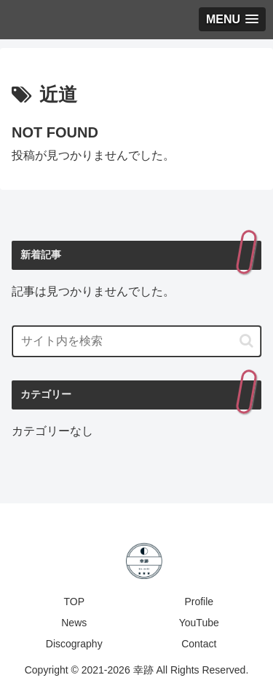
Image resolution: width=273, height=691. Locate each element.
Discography (74, 644)
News (74, 622)
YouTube (199, 622)
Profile (198, 601)
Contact (198, 644)
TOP (73, 601)
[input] (136, 341)
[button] (246, 340)
